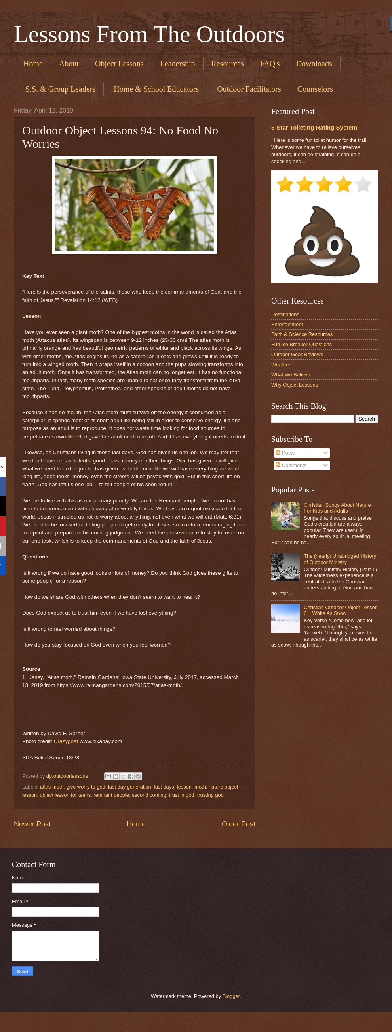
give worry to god (86, 787)
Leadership (177, 63)
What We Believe (290, 374)
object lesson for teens (65, 795)
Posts (285, 453)
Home (33, 63)
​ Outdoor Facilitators (248, 89)
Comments (291, 465)
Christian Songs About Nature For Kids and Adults (337, 508)
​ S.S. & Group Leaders (59, 89)
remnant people (111, 795)
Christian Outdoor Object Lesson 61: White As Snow (341, 610)
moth (200, 787)
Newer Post (32, 824)
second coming (149, 795)
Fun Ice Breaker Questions (301, 344)
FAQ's (270, 63)
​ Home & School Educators (155, 89)
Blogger (231, 996)
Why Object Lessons (294, 385)
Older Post (238, 824)
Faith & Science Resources (302, 334)
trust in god (181, 795)
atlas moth (51, 787)
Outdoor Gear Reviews (297, 354)
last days (164, 787)
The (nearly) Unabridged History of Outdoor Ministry (340, 559)
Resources (227, 63)
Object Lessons (119, 63)
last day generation (129, 787)
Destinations (285, 314)
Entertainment (287, 324)
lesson (184, 787)
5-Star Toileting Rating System (314, 127)
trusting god (210, 795)
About (69, 63)
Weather (280, 365)
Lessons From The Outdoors (149, 34)
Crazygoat (66, 741)
